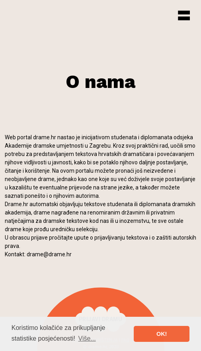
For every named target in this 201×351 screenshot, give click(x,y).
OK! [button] (161, 334)
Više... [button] (87, 338)
